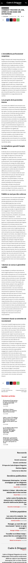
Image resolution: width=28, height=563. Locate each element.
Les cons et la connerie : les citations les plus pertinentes (16, 509)
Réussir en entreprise (15, 532)
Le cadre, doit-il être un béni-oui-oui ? (6, 383)
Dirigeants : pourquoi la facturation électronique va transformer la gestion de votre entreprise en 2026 (10, 432)
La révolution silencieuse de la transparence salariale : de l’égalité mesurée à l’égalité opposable (10, 422)
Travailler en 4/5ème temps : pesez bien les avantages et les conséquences (15, 527)
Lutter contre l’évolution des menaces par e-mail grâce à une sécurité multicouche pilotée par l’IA (10, 411)
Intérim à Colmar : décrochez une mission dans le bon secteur (10, 402)
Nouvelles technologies (14, 498)
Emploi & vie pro (5, 8)
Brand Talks (17, 478)
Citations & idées (15, 512)
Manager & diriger (14, 522)
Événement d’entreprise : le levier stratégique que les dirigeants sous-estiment (10, 394)
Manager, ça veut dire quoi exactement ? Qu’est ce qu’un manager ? (16, 517)
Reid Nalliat (5, 16)
